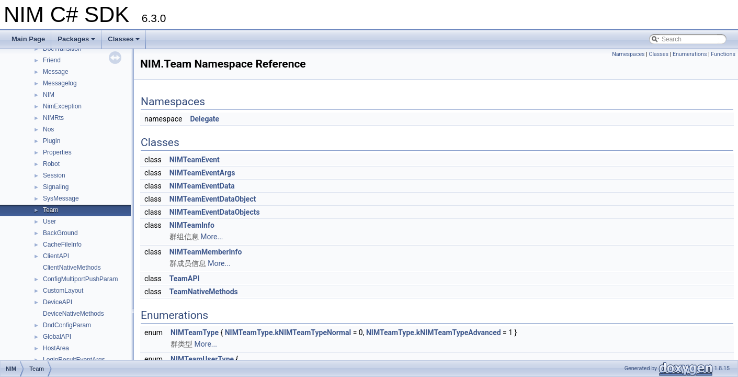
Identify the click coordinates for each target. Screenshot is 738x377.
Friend (52, 60)
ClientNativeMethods (72, 267)
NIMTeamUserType (202, 359)
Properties (57, 152)
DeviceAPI (57, 302)
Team (50, 210)
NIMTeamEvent (194, 160)
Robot (51, 164)
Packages (77, 42)
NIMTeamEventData (202, 186)
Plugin (51, 141)
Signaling (56, 187)
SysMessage (61, 198)
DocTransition (62, 48)
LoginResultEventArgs (74, 359)
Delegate (204, 119)
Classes (124, 42)
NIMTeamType (195, 332)
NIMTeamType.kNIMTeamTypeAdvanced (433, 332)
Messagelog (60, 83)
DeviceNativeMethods (73, 313)
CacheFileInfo (62, 244)
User (49, 221)
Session (54, 175)
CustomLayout (63, 290)
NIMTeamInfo (191, 225)
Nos (48, 129)
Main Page (28, 39)
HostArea (56, 348)
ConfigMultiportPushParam (80, 279)
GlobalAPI (57, 336)
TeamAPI (184, 278)
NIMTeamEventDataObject (212, 199)
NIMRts (53, 117)
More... (211, 236)
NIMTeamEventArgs (202, 173)
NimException (62, 106)
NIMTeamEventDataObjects (214, 212)
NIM (48, 94)
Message (56, 71)
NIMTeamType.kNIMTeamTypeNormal (288, 332)
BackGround (60, 233)
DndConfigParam (67, 325)
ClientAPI (56, 256)
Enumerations (690, 54)
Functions (723, 54)
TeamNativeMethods (203, 291)
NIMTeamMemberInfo (205, 252)
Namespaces (628, 54)
